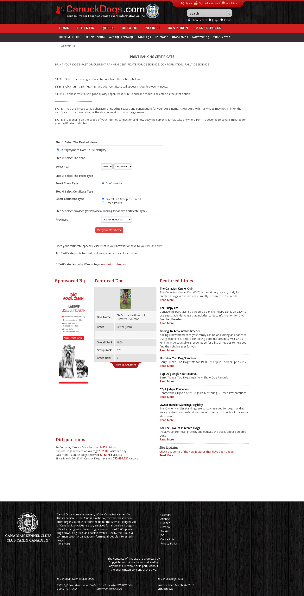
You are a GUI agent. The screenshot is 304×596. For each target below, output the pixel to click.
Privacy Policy (168, 543)
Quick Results (95, 37)
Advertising (200, 37)
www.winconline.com (114, 264)
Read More (167, 300)
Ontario (129, 27)
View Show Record (126, 364)
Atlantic (85, 27)
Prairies (152, 27)
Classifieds (180, 37)
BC (162, 535)
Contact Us (68, 46)
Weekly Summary (120, 37)
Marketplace (208, 27)
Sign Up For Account (206, 3)
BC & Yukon (178, 27)
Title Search (221, 37)
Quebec (107, 27)
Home (64, 27)
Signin (186, 3)
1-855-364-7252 (67, 589)
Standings (144, 37)
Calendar (161, 37)
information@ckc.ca (109, 589)
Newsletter (229, 2)
